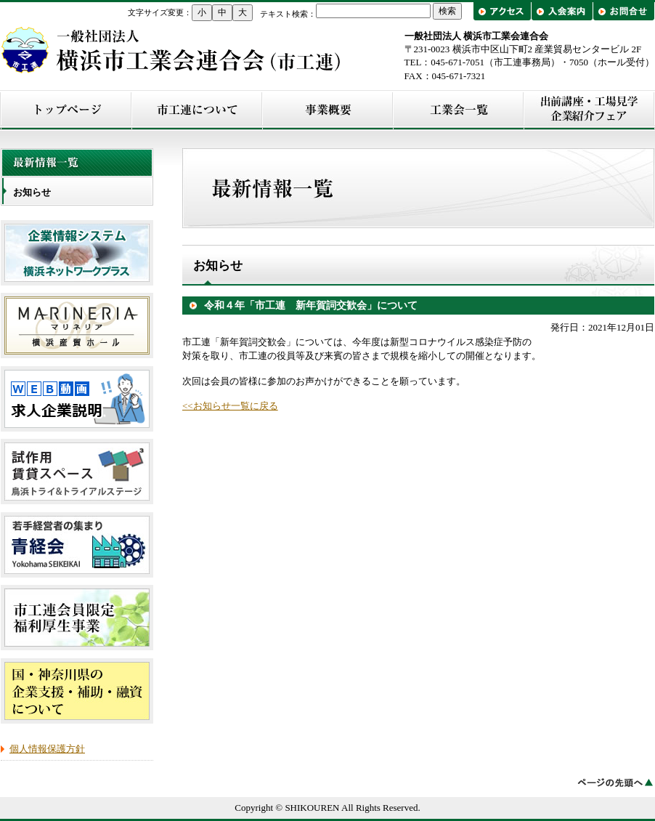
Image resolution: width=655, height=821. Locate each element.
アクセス (503, 11)
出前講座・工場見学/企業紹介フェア (589, 110)
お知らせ (32, 192)
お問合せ (623, 11)
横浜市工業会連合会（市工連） (171, 49)
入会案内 (562, 11)
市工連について (196, 110)
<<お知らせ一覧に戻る (230, 405)
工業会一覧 (458, 110)
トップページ (66, 110)
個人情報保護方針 (47, 748)
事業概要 (327, 110)
